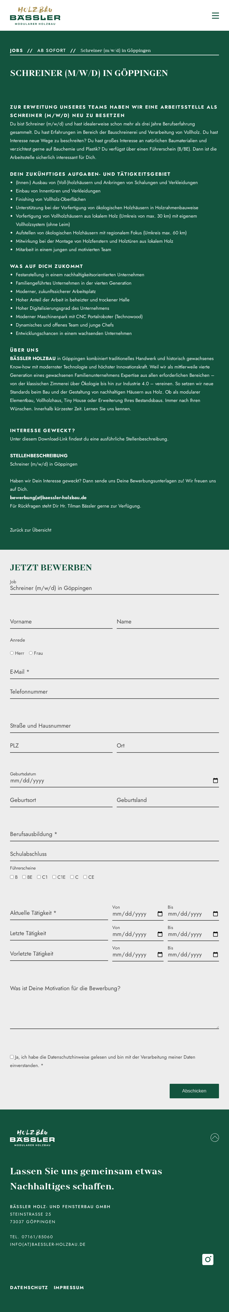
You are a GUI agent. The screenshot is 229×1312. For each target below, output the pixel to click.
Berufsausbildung (33, 834)
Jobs (16, 50)
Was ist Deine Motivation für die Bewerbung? (65, 988)
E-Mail (20, 672)
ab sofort (51, 50)
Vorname (21, 621)
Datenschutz (29, 1287)
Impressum (69, 1287)
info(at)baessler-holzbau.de (48, 1244)
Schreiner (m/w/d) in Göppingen (116, 50)
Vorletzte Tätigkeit (31, 953)
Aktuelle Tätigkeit (33, 913)
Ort (121, 745)
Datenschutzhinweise (68, 1057)
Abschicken (194, 1091)
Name (124, 621)
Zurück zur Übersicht (30, 530)
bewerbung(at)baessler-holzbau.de (48, 497)
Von (116, 907)
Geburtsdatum (23, 774)
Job (13, 581)
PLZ (14, 745)
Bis (170, 907)
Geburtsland (132, 800)
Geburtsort (23, 800)
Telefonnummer (29, 691)
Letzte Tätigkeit (28, 933)
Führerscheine (23, 868)
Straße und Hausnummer (40, 726)
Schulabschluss (28, 854)
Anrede (17, 640)
